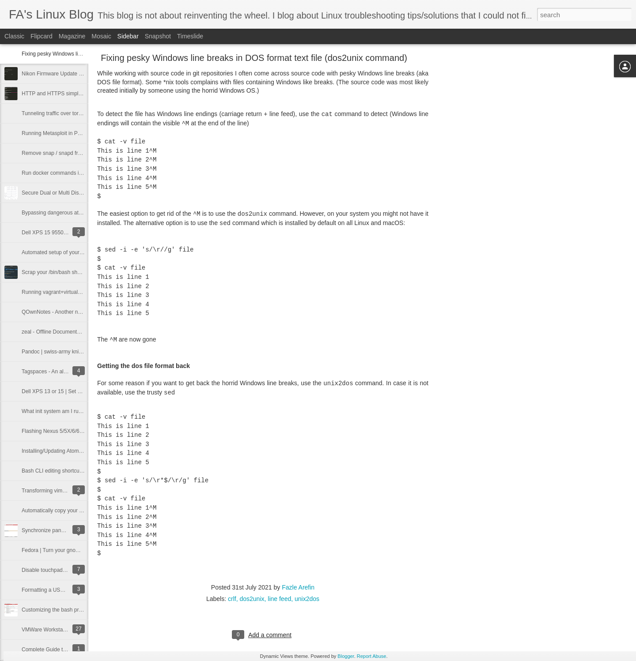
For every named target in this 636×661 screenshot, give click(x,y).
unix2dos (307, 598)
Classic (14, 36)
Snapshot (158, 36)
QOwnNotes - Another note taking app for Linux (77, 312)
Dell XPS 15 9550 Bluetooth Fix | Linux (67, 232)
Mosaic (101, 36)
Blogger (345, 656)
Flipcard (41, 36)
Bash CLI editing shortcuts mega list (64, 471)
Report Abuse (371, 656)
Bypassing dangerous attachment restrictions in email (84, 213)
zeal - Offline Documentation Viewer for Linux (75, 332)
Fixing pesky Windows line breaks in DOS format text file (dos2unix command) (254, 58)
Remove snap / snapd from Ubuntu (63, 153)
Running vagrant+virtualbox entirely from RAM (76, 292)
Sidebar (128, 36)
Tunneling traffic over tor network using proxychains (82, 113)
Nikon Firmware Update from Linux (62, 74)
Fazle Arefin (298, 587)
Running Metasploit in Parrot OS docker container (80, 133)
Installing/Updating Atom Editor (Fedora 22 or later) (81, 451)
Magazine (72, 36)
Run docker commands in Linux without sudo (74, 173)
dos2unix (251, 598)
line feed (279, 598)
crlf (232, 598)
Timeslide (190, 36)
